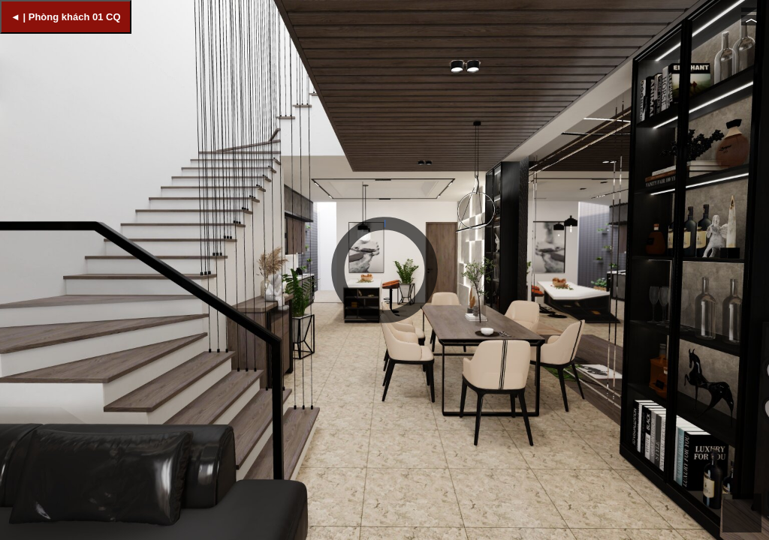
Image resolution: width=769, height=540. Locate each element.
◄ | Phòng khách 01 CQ (66, 16)
